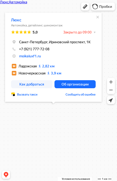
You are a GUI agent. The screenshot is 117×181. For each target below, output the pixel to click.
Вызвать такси (27, 94)
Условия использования (76, 178)
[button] (85, 7)
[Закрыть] (98, 17)
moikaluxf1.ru (30, 56)
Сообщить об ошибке (81, 94)
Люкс (16, 19)
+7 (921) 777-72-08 (30, 49)
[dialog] (53, 56)
